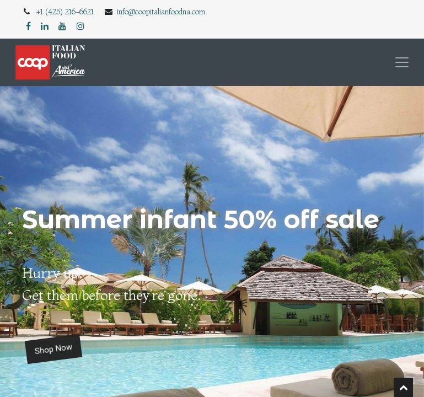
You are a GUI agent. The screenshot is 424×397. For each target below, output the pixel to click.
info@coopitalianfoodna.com (161, 12)
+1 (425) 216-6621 (65, 12)
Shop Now (53, 349)
